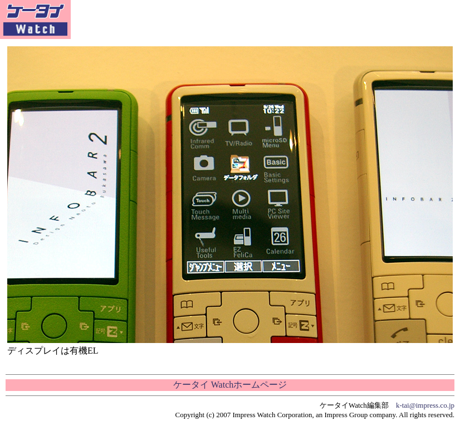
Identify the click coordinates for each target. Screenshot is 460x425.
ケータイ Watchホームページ (230, 384)
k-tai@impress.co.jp (425, 405)
